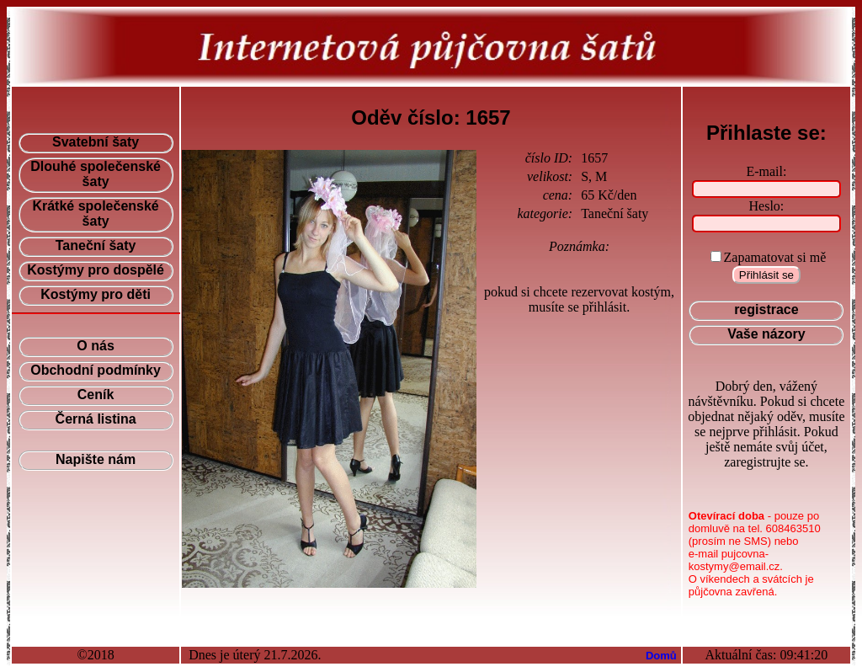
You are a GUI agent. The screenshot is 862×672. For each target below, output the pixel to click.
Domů (661, 655)
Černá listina (96, 419)
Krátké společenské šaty (95, 213)
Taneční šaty (96, 245)
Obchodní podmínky (95, 370)
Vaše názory (766, 334)
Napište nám (96, 459)
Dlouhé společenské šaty (95, 174)
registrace (766, 309)
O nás (95, 346)
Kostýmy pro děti (95, 294)
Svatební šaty (95, 142)
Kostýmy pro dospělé (95, 270)
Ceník (95, 394)
